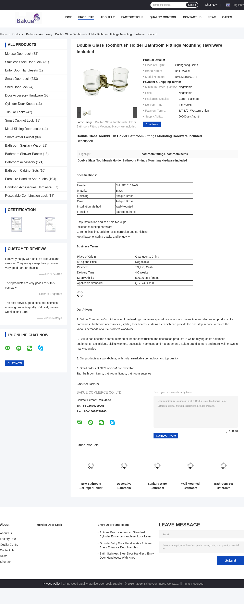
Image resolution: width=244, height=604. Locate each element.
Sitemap (5, 561)
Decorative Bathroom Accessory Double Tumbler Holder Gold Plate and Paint (124, 486)
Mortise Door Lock (18, 53)
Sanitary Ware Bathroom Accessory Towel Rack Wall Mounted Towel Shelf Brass (157, 486)
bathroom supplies (139, 373)
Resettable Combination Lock (26, 195)
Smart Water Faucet (19, 137)
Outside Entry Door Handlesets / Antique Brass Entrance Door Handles (125, 545)
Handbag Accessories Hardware (28, 187)
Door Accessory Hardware (24, 95)
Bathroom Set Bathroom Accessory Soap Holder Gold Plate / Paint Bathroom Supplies (223, 486)
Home (68, 17)
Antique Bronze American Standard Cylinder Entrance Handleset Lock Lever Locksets (125, 535)
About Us (107, 17)
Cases (227, 17)
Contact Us (192, 17)
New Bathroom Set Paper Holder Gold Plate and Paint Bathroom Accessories (91, 486)
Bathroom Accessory (39, 34)
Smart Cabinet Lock (19, 120)
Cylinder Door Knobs (20, 103)
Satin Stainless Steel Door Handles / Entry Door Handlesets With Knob (127, 555)
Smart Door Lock (17, 78)
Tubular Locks (15, 112)
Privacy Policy (51, 583)
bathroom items (93, 373)
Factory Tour (132, 17)
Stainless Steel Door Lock (23, 62)
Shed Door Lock (16, 87)
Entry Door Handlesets (21, 70)
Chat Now (211, 4)
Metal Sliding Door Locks (23, 129)
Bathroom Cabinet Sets (22, 170)
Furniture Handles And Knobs (26, 179)
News (212, 17)
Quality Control (163, 17)
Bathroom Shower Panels (23, 154)
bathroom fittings (115, 373)
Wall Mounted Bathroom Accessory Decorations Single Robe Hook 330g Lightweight (190, 486)
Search (192, 4)
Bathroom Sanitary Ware (23, 145)
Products (86, 17)
